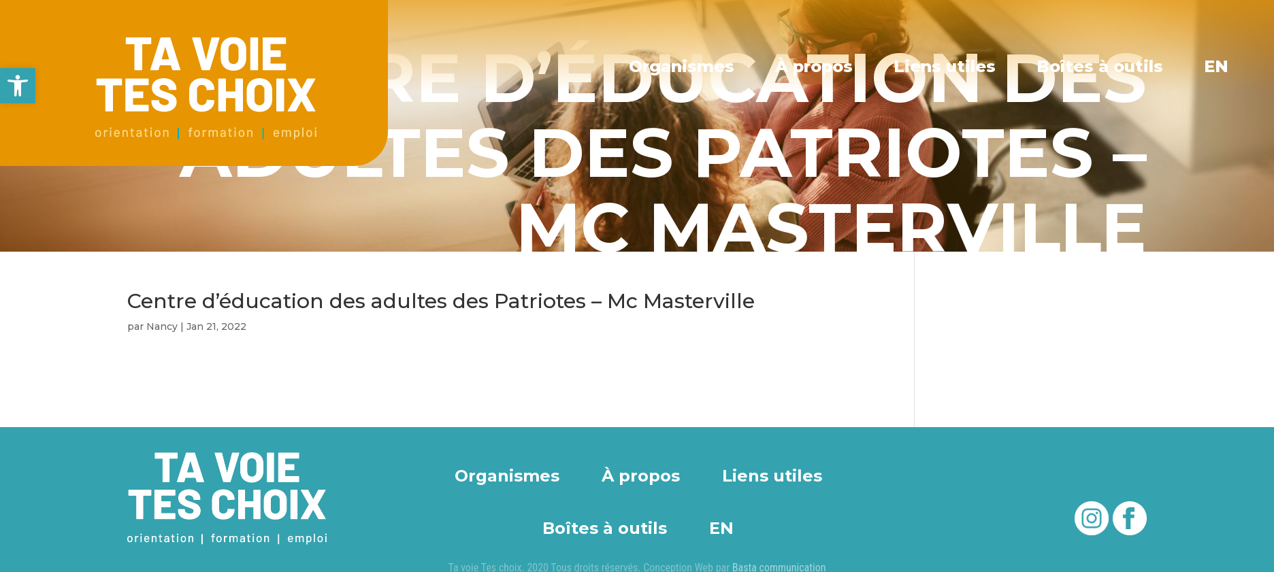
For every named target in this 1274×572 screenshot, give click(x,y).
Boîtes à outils (1100, 66)
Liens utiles (945, 66)
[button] (17, 85)
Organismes (683, 66)
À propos (816, 66)
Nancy (162, 326)
